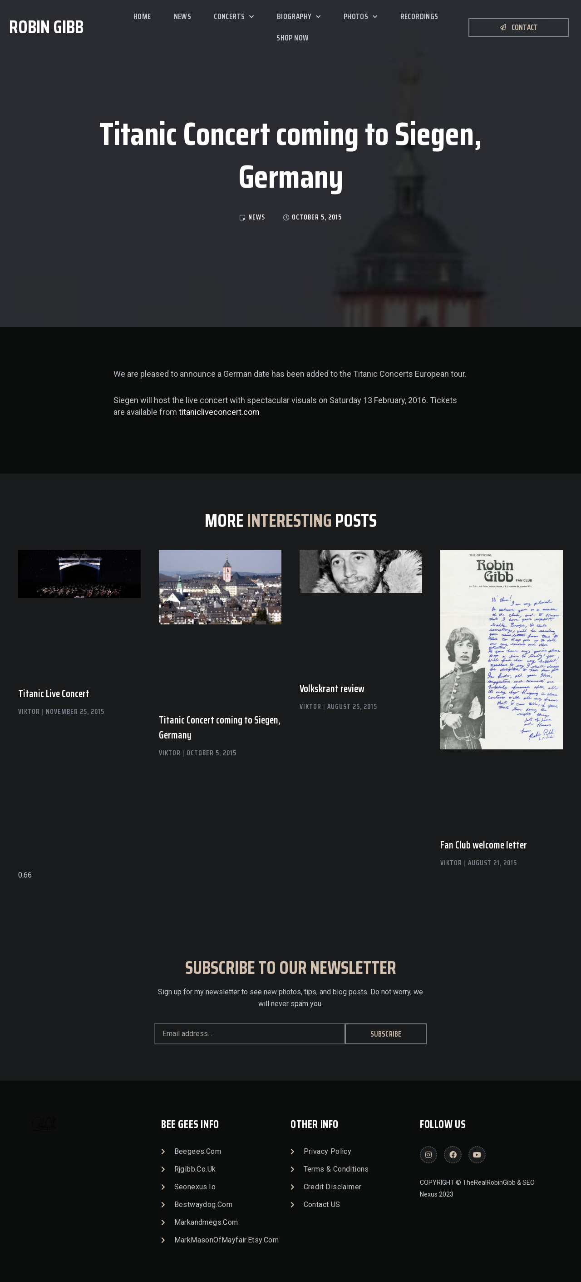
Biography (299, 17)
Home (142, 16)
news (256, 217)
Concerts (234, 17)
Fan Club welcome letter (483, 845)
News (183, 16)
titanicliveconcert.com (219, 412)
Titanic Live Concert (53, 694)
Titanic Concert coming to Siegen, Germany (219, 727)
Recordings (419, 16)
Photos (361, 17)
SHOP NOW (292, 38)
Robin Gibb (46, 27)
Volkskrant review (332, 689)
